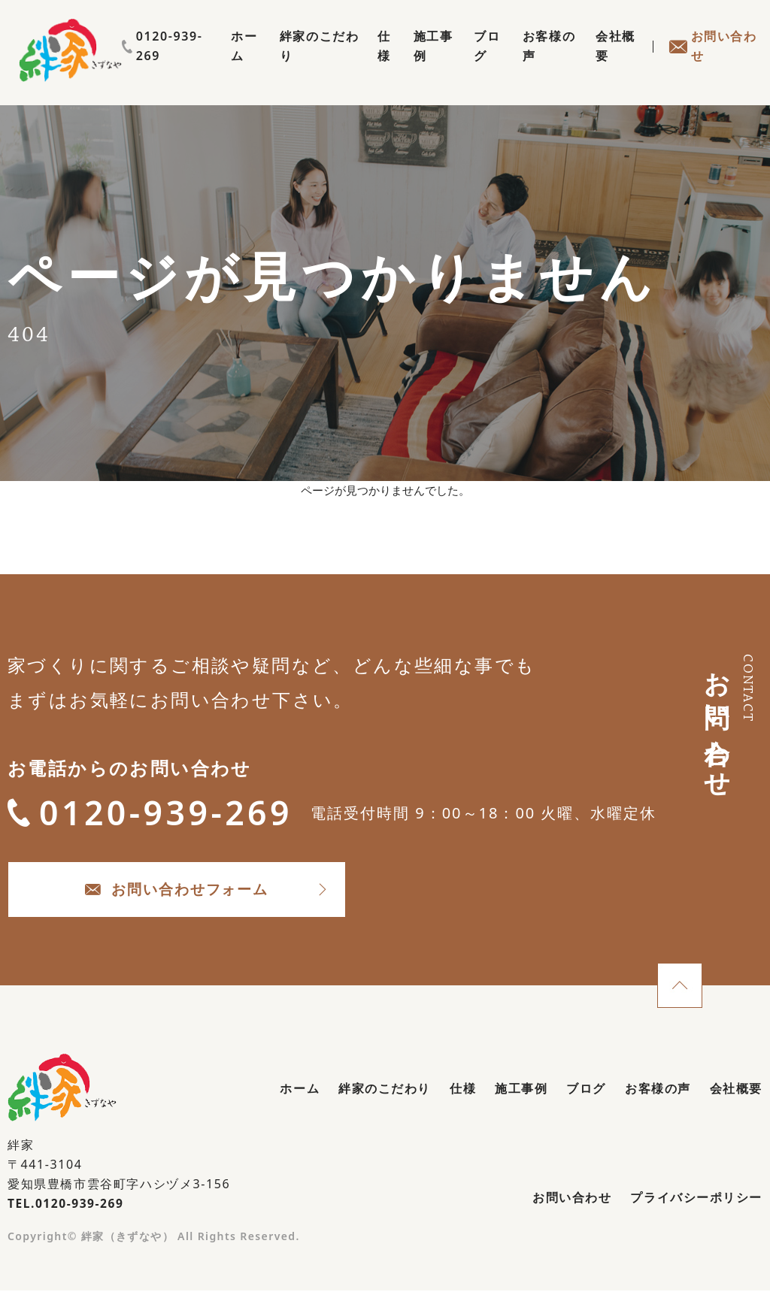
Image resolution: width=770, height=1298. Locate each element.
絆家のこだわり (296, 63)
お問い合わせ (711, 63)
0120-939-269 (709, 36)
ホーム (219, 63)
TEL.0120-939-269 (67, 1211)
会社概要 (610, 63)
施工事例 (418, 63)
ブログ (476, 63)
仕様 (367, 63)
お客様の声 (540, 63)
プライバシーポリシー (696, 1206)
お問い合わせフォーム (196, 895)
